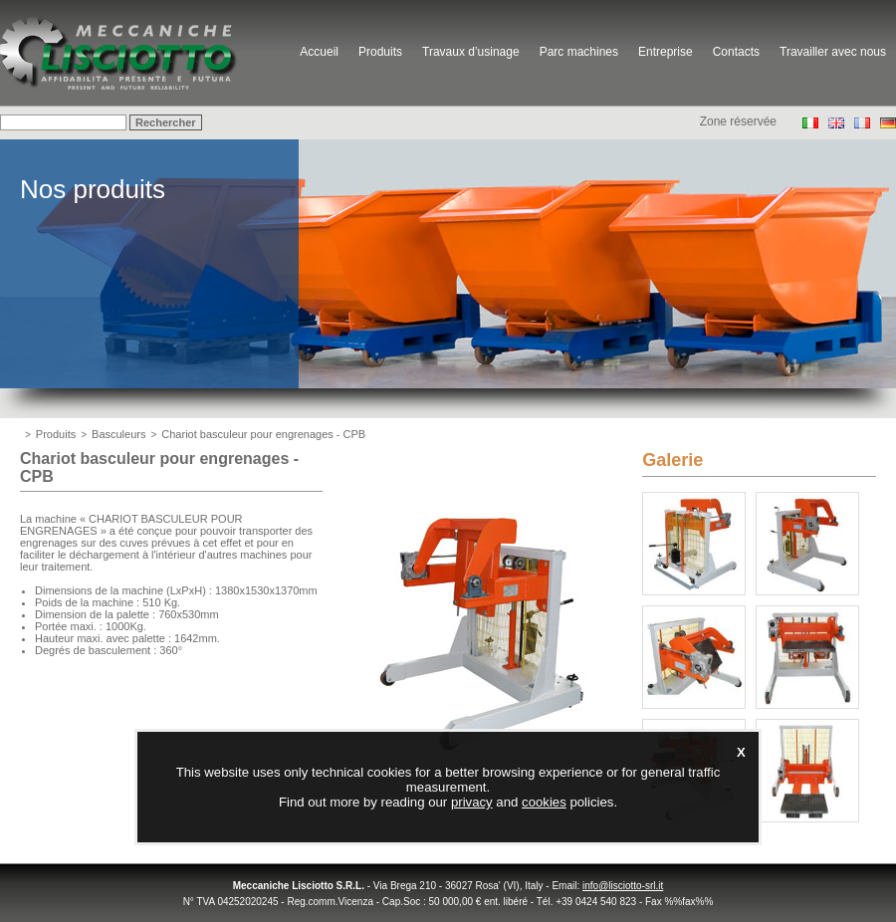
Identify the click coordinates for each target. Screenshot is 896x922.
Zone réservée (738, 121)
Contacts (736, 52)
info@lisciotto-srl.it (622, 885)
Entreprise (665, 52)
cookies (544, 802)
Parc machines (579, 52)
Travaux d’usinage (471, 52)
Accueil (319, 52)
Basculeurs (118, 434)
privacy (472, 802)
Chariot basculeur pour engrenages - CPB (263, 434)
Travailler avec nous (833, 52)
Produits (380, 52)
